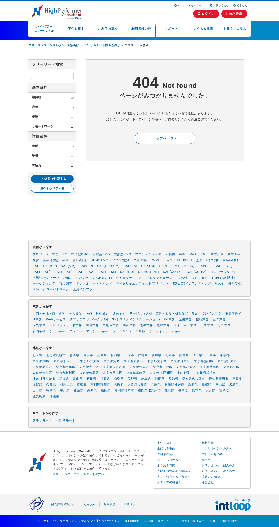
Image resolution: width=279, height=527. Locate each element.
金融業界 (185, 319)
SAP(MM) (68, 266)
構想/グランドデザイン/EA (52, 277)
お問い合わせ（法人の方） (220, 471)
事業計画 (217, 254)
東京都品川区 (42, 367)
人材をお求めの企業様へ (173, 471)
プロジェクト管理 (46, 254)
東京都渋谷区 (139, 367)
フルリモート (42, 420)
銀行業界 (202, 319)
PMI (204, 254)
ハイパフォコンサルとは (44, 29)
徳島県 (51, 390)
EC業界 (169, 319)
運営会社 (240, 5)
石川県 (91, 378)
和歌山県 (66, 384)
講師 (36, 289)
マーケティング (44, 283)
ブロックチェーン (159, 277)
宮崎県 (224, 390)
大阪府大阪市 (137, 384)
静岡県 (160, 378)
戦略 (182, 254)
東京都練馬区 (89, 373)
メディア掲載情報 (169, 482)
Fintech (182, 277)
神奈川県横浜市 (204, 373)
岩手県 (88, 355)
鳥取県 (193, 384)
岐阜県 (146, 378)
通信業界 (119, 313)
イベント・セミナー (188, 5)
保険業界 (39, 325)
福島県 (143, 355)
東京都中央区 (90, 361)
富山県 (78, 378)
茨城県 (156, 355)
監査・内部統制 (207, 260)
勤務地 (36, 97)
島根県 (207, 384)
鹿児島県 (39, 396)
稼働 (35, 146)
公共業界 (75, 313)
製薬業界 (129, 325)
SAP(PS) (130, 266)
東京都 (225, 355)
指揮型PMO (80, 254)
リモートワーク (42, 126)
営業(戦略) (50, 260)
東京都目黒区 (65, 367)
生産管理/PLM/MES (148, 260)
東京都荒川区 (42, 373)
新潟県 (64, 378)
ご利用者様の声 (139, 28)
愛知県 (173, 378)
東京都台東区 (180, 361)
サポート (171, 28)
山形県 (129, 355)
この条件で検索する (52, 179)
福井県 (105, 378)
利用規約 (89, 504)
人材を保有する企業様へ (173, 476)
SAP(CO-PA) (197, 271)
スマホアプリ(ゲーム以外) (89, 319)
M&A (193, 254)
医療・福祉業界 (97, 313)
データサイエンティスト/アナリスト (142, 283)
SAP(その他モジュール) (176, 266)
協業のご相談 (211, 476)
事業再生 (234, 254)
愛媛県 (78, 390)
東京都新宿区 (133, 361)
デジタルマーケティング (94, 283)
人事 (170, 260)
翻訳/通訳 (235, 283)
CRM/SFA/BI (102, 277)
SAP (36, 266)
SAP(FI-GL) (224, 266)
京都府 (82, 384)
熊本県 (197, 390)
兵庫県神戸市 (174, 384)
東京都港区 (111, 361)
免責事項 (109, 504)
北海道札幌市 (56, 355)
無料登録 (234, 13)
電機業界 (146, 325)
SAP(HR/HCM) (108, 266)
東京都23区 (41, 361)
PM (64, 254)
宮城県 (102, 355)
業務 (65, 260)
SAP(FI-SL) (107, 271)
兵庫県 (156, 384)
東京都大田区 (89, 367)
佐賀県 (169, 390)
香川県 (65, 390)
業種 (35, 155)
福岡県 (106, 390)
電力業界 (223, 325)
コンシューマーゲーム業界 (89, 331)
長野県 (132, 378)
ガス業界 (206, 325)
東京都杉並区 (186, 367)
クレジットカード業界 (65, 325)
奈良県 (51, 384)
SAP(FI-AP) (42, 271)
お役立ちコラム (234, 28)
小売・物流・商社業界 (49, 313)
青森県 (74, 355)
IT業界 (37, 319)
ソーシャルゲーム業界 (129, 331)
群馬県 (184, 355)
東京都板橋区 (65, 373)
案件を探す (76, 28)
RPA (204, 277)
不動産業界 (233, 313)
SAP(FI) (205, 266)
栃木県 (170, 355)
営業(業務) (230, 260)
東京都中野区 (162, 367)
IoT (194, 277)
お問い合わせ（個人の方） (220, 465)
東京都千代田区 (64, 361)
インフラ (82, 277)
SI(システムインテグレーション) (136, 319)
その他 (220, 283)
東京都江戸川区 (161, 373)
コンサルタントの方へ (217, 448)
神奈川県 (182, 373)
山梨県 (119, 378)
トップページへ (165, 138)
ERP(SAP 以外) (223, 277)
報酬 (35, 116)
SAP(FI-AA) (86, 271)
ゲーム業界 (57, 331)
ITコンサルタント (223, 271)
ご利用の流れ (108, 28)
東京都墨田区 (203, 361)
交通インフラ (211, 313)
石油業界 (39, 331)
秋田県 (115, 355)
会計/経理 (80, 260)
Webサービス (56, 319)
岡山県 (220, 384)
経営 (36, 260)
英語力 (36, 165)
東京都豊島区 (209, 367)
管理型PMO (101, 254)
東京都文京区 (157, 361)
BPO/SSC (184, 260)
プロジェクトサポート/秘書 (155, 254)
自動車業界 (111, 325)
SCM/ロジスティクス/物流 (110, 260)
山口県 (37, 390)
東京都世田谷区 (114, 367)
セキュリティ (125, 277)
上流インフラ (82, 289)
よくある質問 (203, 28)
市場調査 (65, 283)
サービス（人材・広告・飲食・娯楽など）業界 (164, 313)
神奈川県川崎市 (44, 378)
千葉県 (211, 355)
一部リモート (65, 420)
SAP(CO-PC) (173, 271)
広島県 (234, 384)
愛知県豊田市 (218, 378)
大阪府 (119, 384)
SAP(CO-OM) (148, 271)
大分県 (210, 390)
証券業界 (219, 319)
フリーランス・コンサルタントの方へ (78, 474)
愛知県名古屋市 (193, 378)
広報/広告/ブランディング (192, 283)
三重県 (237, 378)
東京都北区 (231, 367)
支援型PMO (122, 254)
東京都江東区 (227, 361)
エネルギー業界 (185, 325)
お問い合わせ (219, 5)
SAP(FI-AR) (63, 271)
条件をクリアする (52, 188)
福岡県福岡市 (124, 390)
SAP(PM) (148, 266)
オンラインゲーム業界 (165, 331)
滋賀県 (37, 384)
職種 (35, 107)
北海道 (37, 355)
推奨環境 (130, 504)
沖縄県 (54, 396)
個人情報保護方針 (63, 504)
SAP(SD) (50, 266)
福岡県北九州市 (149, 390)
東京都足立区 (112, 373)
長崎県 (183, 390)
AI (141, 277)
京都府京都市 (100, 384)
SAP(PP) (86, 266)
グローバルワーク (56, 289)
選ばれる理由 (166, 448)
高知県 (92, 390)
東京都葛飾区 (136, 373)
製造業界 (92, 325)
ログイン (206, 13)
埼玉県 (197, 355)
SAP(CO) (127, 271)
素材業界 (163, 325)
